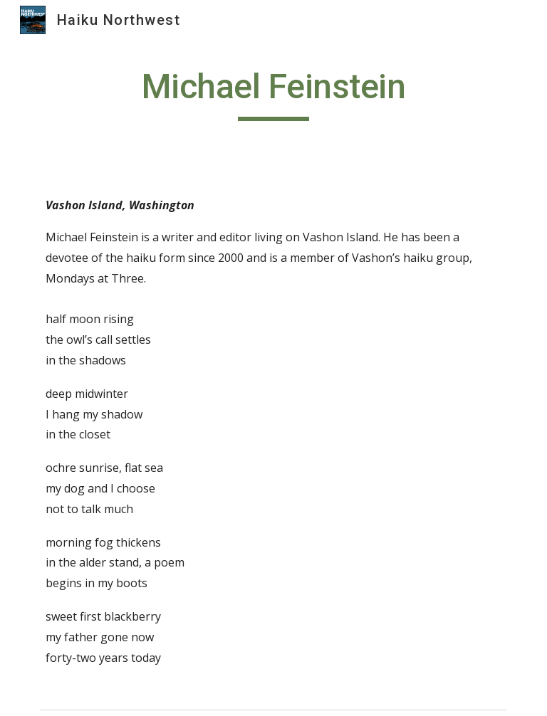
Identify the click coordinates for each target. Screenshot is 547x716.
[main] (273, 93)
